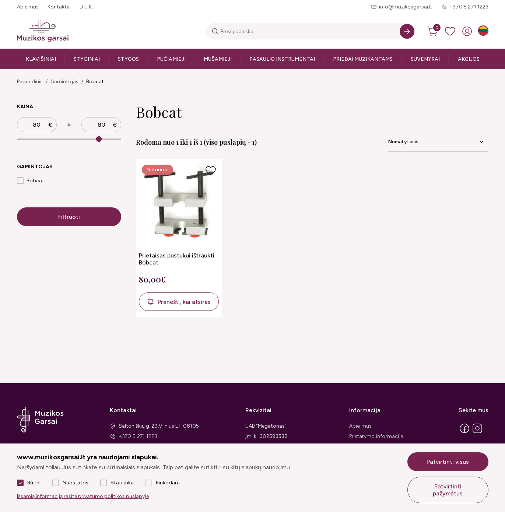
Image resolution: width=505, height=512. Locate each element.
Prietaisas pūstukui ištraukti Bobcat (176, 259)
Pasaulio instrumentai (282, 59)
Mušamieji (218, 59)
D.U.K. (86, 7)
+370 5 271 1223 (468, 7)
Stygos (128, 59)
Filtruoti (69, 216)
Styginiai (87, 59)
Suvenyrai (425, 59)
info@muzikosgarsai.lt (405, 7)
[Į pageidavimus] (211, 170)
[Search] (407, 31)
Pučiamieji (171, 59)
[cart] (433, 31)
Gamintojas (64, 81)
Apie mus (28, 7)
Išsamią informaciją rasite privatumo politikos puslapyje (83, 496)
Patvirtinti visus (448, 461)
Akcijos (469, 59)
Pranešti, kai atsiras (184, 301)
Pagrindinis (30, 81)
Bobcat (95, 81)
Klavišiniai (41, 59)
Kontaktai (59, 7)
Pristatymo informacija (376, 436)
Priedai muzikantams (363, 59)
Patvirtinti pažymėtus (448, 490)
